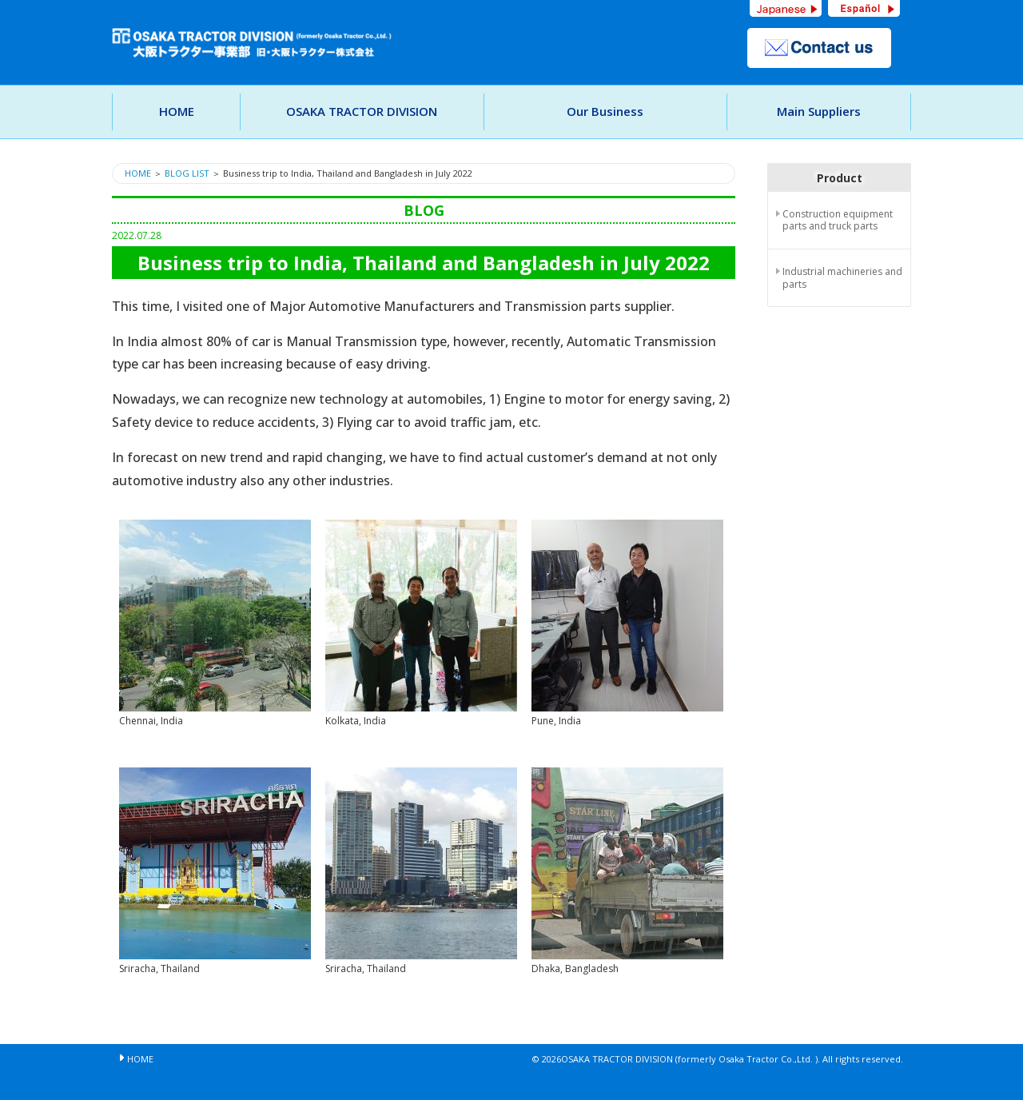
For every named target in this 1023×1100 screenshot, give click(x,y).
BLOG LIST (187, 173)
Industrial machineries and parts (842, 278)
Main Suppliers (819, 111)
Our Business (605, 111)
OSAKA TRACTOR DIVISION (361, 111)
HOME (176, 111)
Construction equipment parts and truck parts (837, 220)
